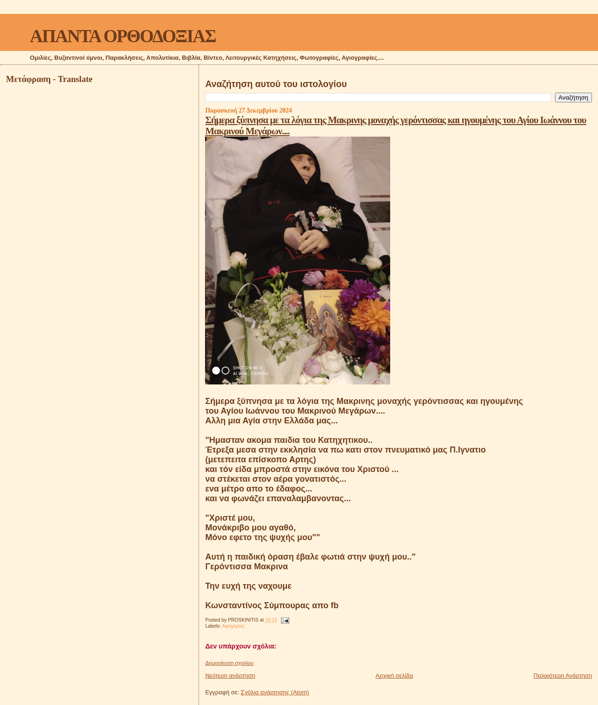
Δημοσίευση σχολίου (229, 663)
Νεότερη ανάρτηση (230, 675)
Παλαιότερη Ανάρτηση (563, 675)
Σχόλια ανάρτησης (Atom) (275, 692)
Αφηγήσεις (233, 626)
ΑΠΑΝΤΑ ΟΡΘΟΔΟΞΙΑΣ (123, 36)
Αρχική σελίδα (394, 675)
